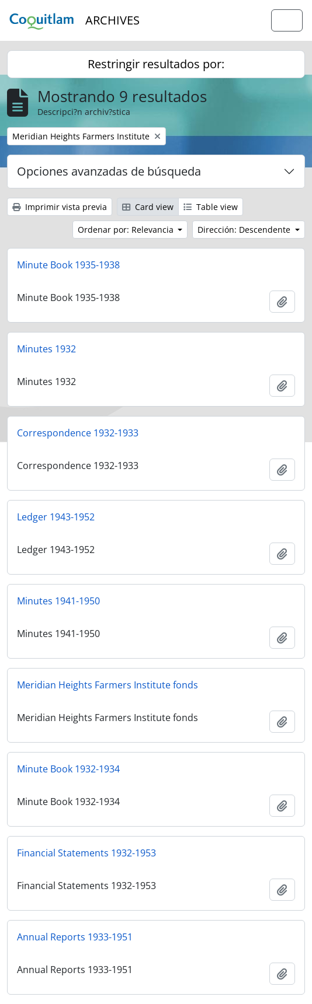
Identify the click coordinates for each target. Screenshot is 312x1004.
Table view (210, 206)
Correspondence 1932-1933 (77, 432)
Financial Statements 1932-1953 (86, 852)
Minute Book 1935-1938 (68, 264)
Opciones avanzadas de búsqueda (109, 171)
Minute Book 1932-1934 (68, 768)
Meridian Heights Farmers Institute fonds (107, 684)
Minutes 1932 (46, 348)
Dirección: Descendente (245, 229)
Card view (148, 206)
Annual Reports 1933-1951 (75, 936)
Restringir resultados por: (156, 64)
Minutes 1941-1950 (58, 600)
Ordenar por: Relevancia (127, 229)
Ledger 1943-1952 (56, 516)
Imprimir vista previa (59, 206)
